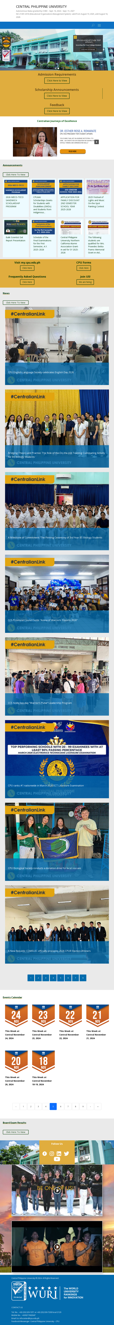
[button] (57, 50)
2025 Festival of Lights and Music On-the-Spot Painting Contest (96, 202)
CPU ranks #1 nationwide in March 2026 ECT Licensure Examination (46, 785)
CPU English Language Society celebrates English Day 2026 (41, 372)
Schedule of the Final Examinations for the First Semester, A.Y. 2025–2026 (42, 243)
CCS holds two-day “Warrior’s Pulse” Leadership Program (40, 703)
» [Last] (97, 1106)
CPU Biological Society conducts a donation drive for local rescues (44, 868)
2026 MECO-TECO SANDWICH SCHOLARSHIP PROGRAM (15, 202)
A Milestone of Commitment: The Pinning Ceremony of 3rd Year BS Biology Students (55, 537)
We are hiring (85, 282)
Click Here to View (57, 80)
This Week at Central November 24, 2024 (15, 1035)
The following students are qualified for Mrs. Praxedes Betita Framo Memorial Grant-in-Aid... (96, 245)
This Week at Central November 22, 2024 (69, 1035)
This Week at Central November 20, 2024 (15, 1081)
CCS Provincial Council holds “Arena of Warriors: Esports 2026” (43, 620)
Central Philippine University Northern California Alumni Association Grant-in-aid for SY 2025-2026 (70, 245)
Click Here (27, 268)
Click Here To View (15, 174)
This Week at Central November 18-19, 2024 (42, 1081)
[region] (57, 50)
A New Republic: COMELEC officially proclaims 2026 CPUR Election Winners (49, 951)
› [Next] (90, 1106)
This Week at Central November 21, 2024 (96, 1035)
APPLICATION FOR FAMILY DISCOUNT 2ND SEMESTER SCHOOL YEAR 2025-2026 (70, 203)
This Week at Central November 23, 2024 (42, 1035)
